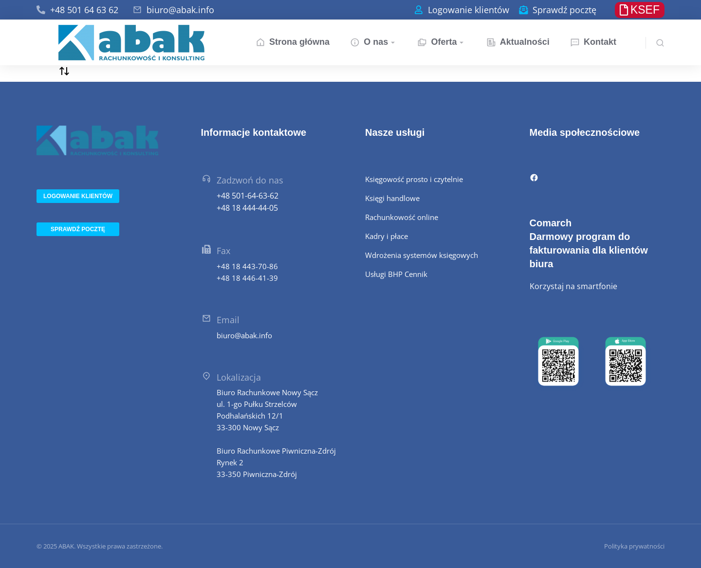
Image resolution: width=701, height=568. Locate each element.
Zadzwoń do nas (250, 180)
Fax (223, 251)
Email (228, 320)
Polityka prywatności (634, 546)
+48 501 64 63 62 (84, 10)
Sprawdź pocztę (564, 10)
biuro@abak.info (180, 10)
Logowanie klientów (468, 10)
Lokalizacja (239, 377)
